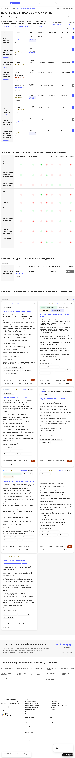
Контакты (52, 724)
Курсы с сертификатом (31, 703)
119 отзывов (17, 42)
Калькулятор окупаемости (57, 712)
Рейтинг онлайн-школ (56, 728)
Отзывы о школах (68, 3)
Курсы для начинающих (31, 707)
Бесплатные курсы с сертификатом (34, 714)
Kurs (4, 3)
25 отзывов (17, 90)
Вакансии (28, 724)
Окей (27, 753)
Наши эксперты (29, 730)
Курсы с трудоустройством (32, 705)
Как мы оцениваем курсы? (9, 26)
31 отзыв (17, 67)
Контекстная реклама (67, 668)
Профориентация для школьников (59, 705)
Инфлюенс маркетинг (67, 678)
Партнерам (28, 726)
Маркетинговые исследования (8, 184)
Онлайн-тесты (53, 701)
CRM (17, 678)
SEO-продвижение (36, 668)
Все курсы (16, 3)
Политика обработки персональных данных (63, 741)
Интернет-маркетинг (22, 668)
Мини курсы (28, 712)
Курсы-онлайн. (11, 699)
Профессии (53, 707)
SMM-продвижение (7, 668)
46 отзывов (17, 55)
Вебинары (52, 709)
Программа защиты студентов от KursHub (30, 26)
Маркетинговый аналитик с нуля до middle (8, 174)
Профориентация (54, 703)
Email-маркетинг (6, 678)
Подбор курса (29, 732)
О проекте (52, 720)
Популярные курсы (30, 701)
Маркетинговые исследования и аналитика (8, 220)
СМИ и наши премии (55, 726)
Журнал (27, 722)
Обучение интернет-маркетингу (6, 194)
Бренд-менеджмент (37, 678)
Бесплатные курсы (30, 709)
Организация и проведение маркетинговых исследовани (8, 242)
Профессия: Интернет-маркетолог (7, 164)
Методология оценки (55, 722)
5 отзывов (17, 80)
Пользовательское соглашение (42, 741)
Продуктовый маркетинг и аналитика (7, 210)
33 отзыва (18, 276)
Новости (27, 720)
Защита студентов (30, 728)
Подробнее (5, 45)
